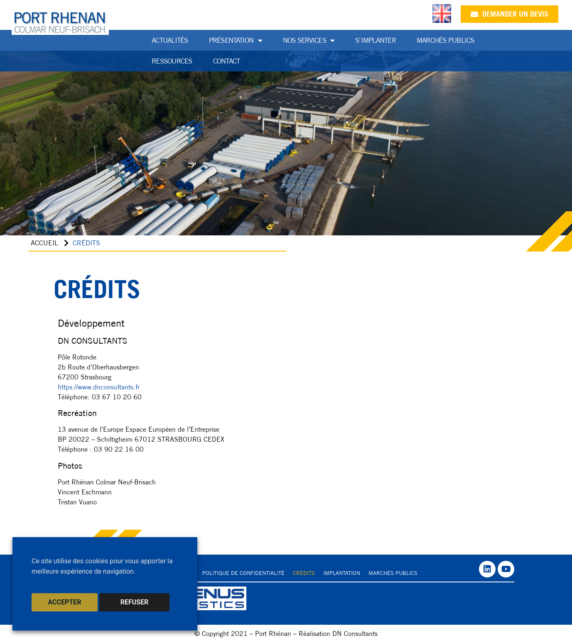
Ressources (172, 61)
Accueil (44, 243)
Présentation (235, 40)
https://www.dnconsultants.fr (99, 387)
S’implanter (375, 40)
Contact (226, 61)
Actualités (170, 40)
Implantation (341, 573)
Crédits (304, 573)
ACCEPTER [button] (64, 602)
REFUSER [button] (134, 602)
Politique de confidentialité (243, 573)
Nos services (308, 40)
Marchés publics (445, 40)
